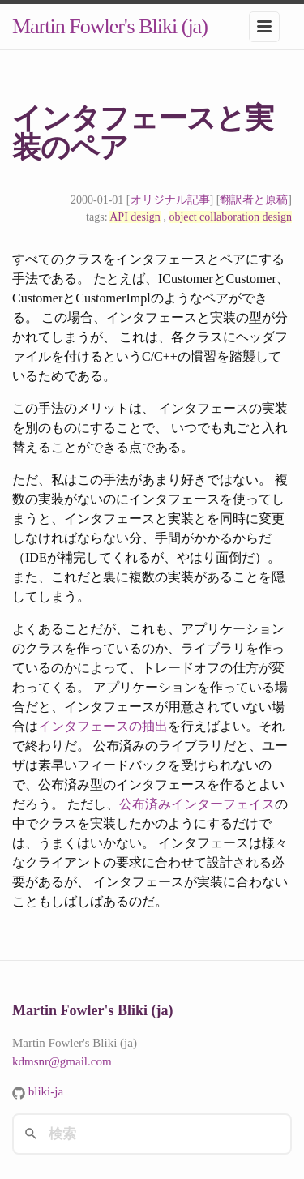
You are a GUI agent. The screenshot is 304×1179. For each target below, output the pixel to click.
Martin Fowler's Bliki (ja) (110, 26)
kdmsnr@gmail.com (62, 1061)
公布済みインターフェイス (197, 804)
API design (135, 217)
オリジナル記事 (170, 200)
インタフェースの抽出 (103, 726)
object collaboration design (230, 217)
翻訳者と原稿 (254, 200)
